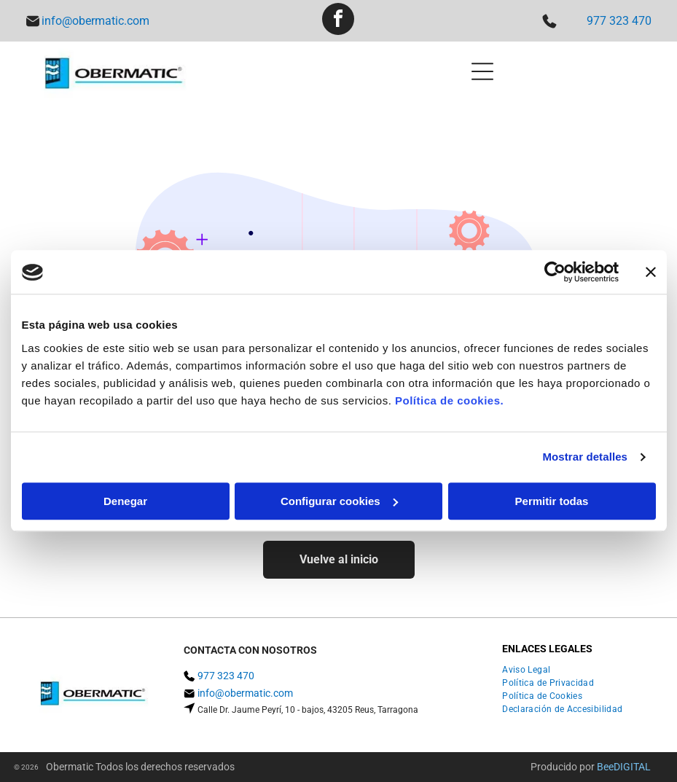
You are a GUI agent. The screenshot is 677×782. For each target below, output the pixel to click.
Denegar (125, 501)
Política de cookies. (449, 400)
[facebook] (338, 21)
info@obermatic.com (95, 21)
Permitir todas (552, 501)
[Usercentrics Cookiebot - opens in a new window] (555, 273)
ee (608, 767)
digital (632, 767)
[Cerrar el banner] (651, 272)
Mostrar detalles (584, 457)
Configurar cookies (339, 501)
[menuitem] (531, 669)
